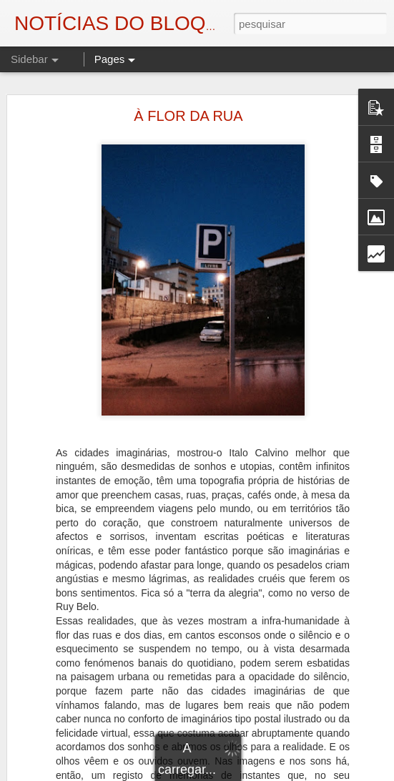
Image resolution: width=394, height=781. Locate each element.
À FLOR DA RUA (188, 94)
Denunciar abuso (358, 773)
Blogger (311, 773)
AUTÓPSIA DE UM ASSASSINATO (102, 763)
